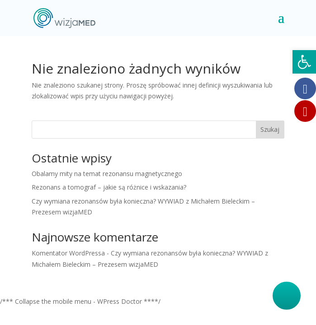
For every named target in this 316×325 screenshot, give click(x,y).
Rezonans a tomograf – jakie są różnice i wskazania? (109, 187)
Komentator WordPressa (68, 253)
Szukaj (269, 129)
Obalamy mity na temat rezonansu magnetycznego (107, 173)
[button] (304, 62)
